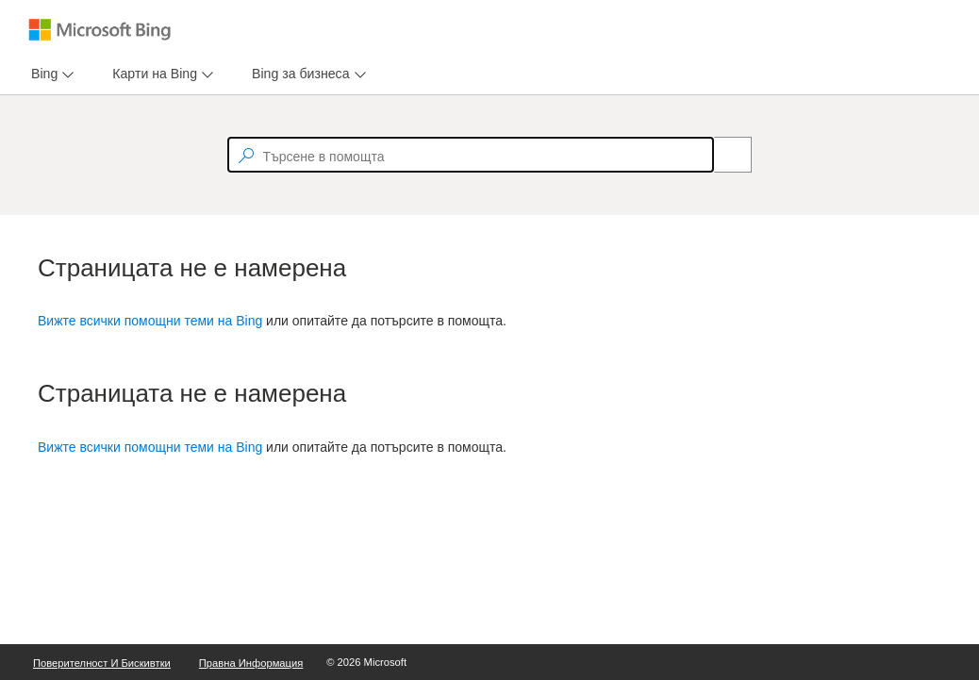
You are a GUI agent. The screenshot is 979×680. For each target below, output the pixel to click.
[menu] (50, 74)
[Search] (722, 154)
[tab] (40, 74)
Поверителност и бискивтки (102, 663)
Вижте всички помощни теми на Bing (150, 320)
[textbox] (470, 155)
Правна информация (251, 663)
